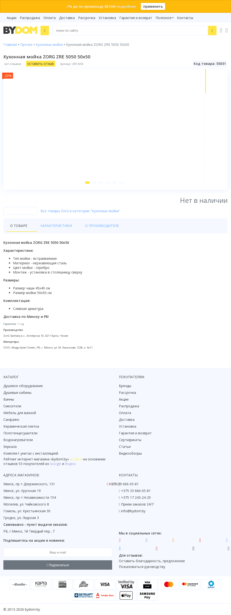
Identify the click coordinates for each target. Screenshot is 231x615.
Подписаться (58, 565)
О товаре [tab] (18, 228)
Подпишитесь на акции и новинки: (34, 540)
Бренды (125, 386)
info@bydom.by (133, 511)
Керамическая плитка (21, 426)
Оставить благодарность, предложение (152, 561)
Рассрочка (86, 17)
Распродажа (30, 17)
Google (55, 464)
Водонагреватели (18, 440)
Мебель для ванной (19, 413)
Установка (107, 17)
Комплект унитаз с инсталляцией (30, 453)
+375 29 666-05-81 (124, 484)
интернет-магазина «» (43, 459)
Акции (11, 17)
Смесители (12, 406)
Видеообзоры (130, 453)
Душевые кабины (17, 392)
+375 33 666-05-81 (136, 491)
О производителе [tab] (89, 228)
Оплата (49, 17)
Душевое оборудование (23, 386)
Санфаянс (11, 419)
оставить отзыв (40, 63)
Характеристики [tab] (49, 228)
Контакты (185, 17)
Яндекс (70, 464)
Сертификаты (130, 440)
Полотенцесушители (20, 433)
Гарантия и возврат (135, 17)
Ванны (8, 399)
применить (153, 6)
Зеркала (10, 446)
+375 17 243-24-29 (136, 497)
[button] (86, 185)
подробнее (126, 6)
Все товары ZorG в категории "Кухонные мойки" (80, 213)
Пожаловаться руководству (142, 567)
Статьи (125, 446)
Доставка (67, 17)
